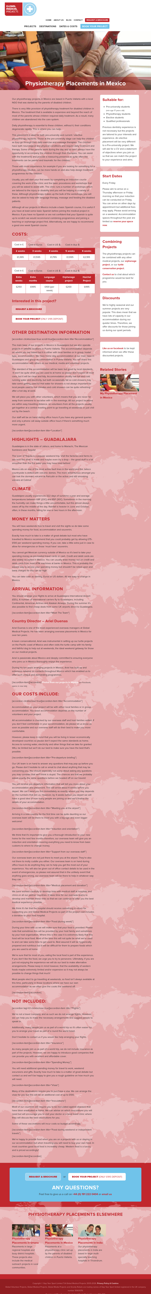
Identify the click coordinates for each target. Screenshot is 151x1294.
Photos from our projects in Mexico (61, 669)
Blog (105, 7)
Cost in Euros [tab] (35, 231)
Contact (115, 7)
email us (107, 1191)
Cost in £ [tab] (19, 231)
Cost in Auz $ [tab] (72, 231)
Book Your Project (41, 306)
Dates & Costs (105, 12)
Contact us (108, 261)
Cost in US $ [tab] (53, 231)
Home (85, 7)
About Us (95, 7)
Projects (67, 12)
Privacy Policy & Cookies (108, 1282)
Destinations (84, 12)
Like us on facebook (113, 335)
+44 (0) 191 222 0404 (85, 1191)
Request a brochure (134, 7)
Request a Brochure (30, 296)
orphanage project (112, 251)
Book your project (131, 12)
